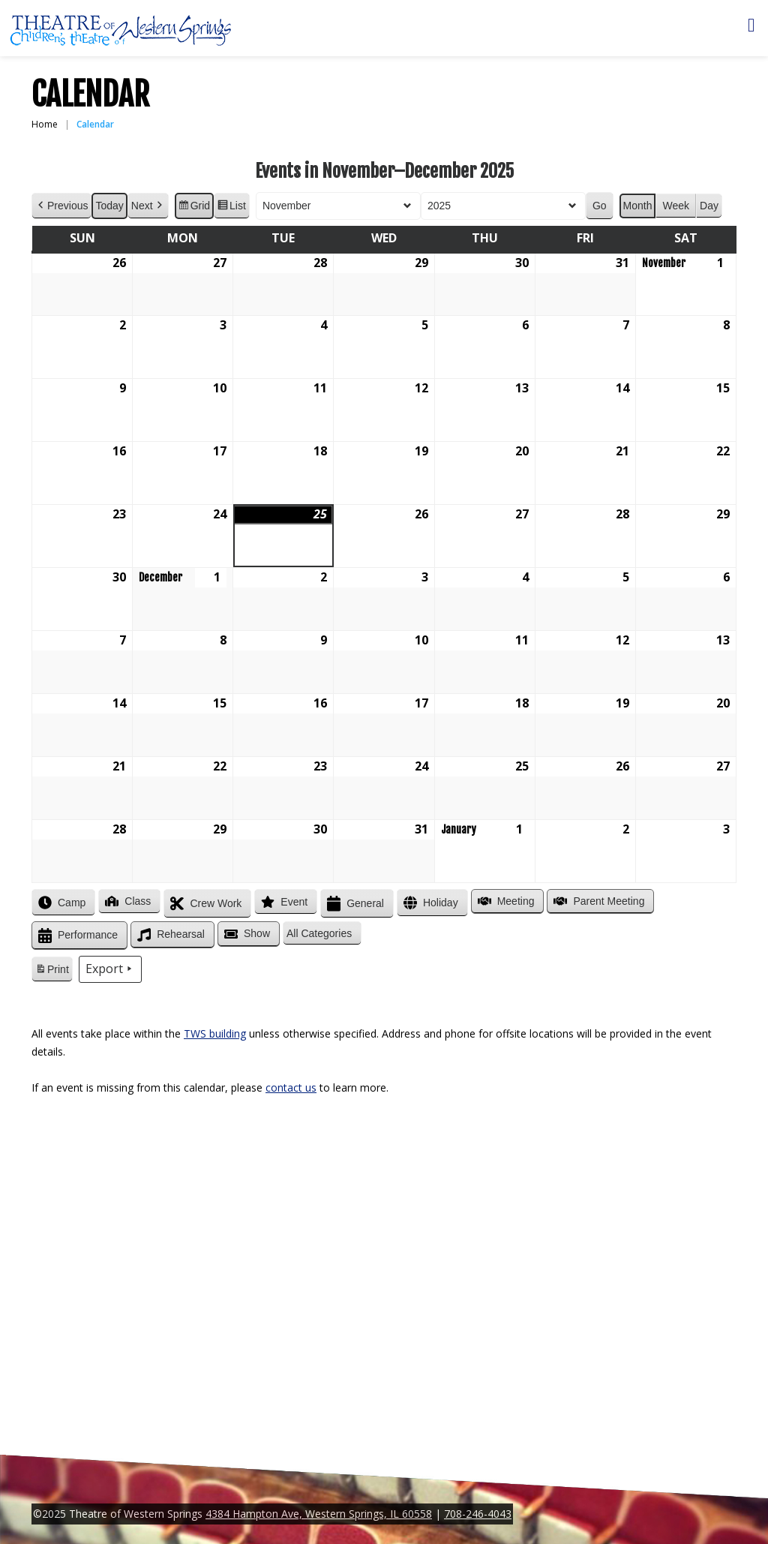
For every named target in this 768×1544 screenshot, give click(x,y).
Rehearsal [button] (169, 935)
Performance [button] (76, 936)
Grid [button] (194, 208)
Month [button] (637, 206)
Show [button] (245, 934)
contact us (291, 1087)
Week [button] (675, 206)
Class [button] (126, 901)
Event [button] (283, 902)
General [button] (354, 904)
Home (45, 124)
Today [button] (109, 206)
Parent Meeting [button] (597, 901)
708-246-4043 (478, 1513)
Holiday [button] (429, 903)
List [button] (231, 208)
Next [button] (148, 206)
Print (51, 971)
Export (110, 969)
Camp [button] (60, 902)
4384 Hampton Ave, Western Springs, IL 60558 (319, 1513)
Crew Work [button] (204, 904)
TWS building (215, 1033)
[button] (322, 933)
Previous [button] (61, 206)
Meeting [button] (505, 901)
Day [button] (709, 206)
